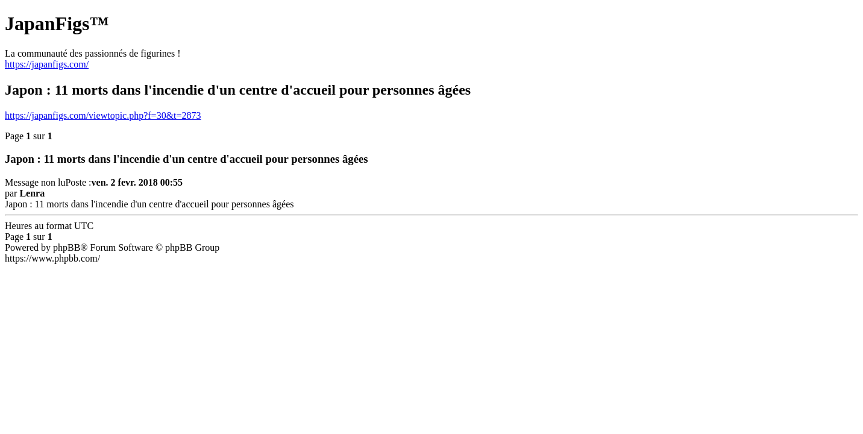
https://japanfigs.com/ (47, 64)
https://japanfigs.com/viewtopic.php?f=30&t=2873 (103, 115)
